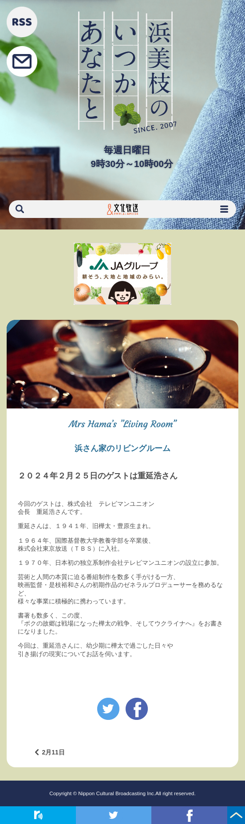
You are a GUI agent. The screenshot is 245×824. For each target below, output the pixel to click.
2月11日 (53, 752)
